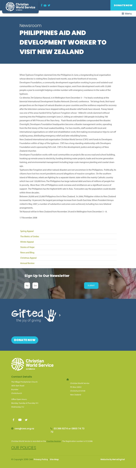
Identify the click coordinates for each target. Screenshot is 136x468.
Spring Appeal (27, 231)
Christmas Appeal (28, 257)
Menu (127, 13)
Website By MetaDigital (112, 459)
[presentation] (60, 285)
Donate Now (123, 5)
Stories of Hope (27, 247)
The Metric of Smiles (29, 236)
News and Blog (27, 252)
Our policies (23, 447)
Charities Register (53, 441)
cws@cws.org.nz (24, 428)
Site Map (54, 459)
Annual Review (27, 263)
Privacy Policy (41, 459)
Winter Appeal (27, 241)
